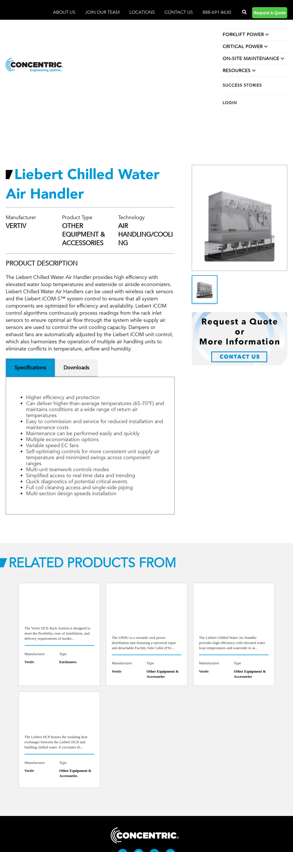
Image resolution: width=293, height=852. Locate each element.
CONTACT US (179, 12)
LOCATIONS (142, 12)
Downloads (76, 367)
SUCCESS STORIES (242, 85)
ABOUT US (64, 12)
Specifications (30, 367)
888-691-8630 (217, 12)
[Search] (244, 12)
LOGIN (230, 103)
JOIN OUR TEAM (103, 12)
